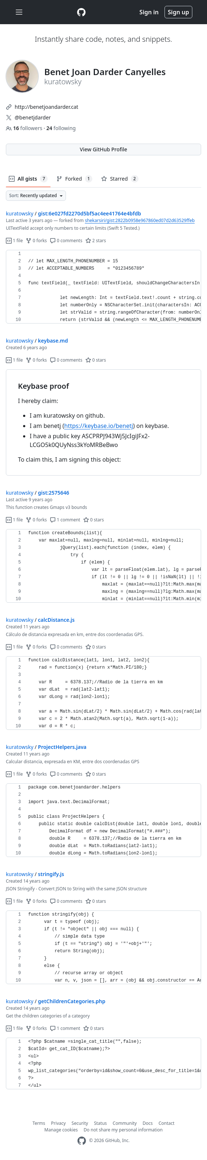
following (60, 128)
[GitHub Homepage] (81, 1140)
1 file (14, 240)
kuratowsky (19, 213)
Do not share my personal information (123, 1130)
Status (100, 1123)
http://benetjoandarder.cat (46, 106)
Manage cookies (61, 1130)
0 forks (36, 240)
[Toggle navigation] (19, 12)
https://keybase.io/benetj (98, 426)
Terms (39, 1123)
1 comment (65, 520)
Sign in (149, 12)
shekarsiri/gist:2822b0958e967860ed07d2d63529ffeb (140, 220)
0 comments (66, 240)
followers (25, 128)
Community (125, 1123)
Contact (166, 1123)
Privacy (58, 1123)
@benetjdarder (33, 117)
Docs (148, 1123)
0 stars (95, 360)
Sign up (178, 12)
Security (79, 1123)
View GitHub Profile (103, 149)
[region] (103, 287)
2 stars (95, 240)
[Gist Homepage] (81, 12)
